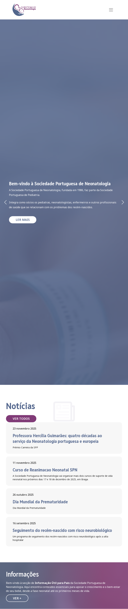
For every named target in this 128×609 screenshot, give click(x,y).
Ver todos (21, 419)
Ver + (17, 598)
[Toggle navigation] (111, 10)
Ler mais (23, 220)
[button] (122, 202)
